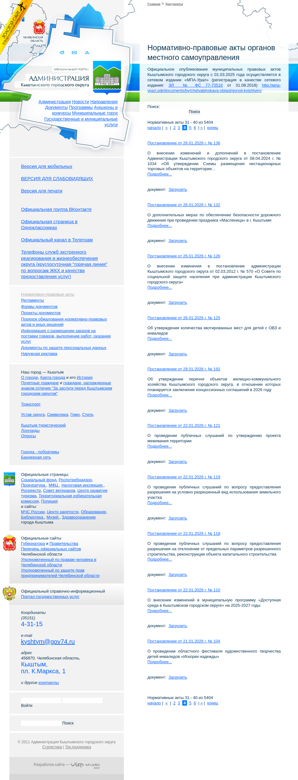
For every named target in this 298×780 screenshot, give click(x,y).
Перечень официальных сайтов (51, 548)
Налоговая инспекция (82, 485)
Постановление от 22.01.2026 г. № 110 (183, 590)
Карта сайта (87, 52)
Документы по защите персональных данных (63, 347)
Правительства (64, 543)
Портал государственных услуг (50, 596)
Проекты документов (41, 312)
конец (212, 127)
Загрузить (177, 189)
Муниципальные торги (95, 113)
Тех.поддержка (78, 747)
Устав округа (33, 414)
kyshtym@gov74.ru (48, 641)
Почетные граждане (40, 382)
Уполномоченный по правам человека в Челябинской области (58, 562)
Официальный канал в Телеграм (57, 239)
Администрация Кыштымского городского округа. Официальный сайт (70, 77)
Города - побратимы (40, 451)
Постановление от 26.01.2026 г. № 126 (183, 256)
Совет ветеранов (59, 490)
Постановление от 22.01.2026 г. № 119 (183, 477)
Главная (153, 4)
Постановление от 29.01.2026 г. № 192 (183, 369)
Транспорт (31, 404)
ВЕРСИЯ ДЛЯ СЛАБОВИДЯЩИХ (57, 178)
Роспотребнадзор (75, 479)
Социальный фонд (38, 479)
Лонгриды (30, 430)
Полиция (49, 501)
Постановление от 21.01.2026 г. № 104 (183, 641)
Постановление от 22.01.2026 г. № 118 (183, 533)
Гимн (75, 414)
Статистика (52, 747)
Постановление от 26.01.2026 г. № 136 (183, 143)
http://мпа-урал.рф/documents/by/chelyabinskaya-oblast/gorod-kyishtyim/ (214, 88)
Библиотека (32, 517)
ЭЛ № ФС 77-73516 (195, 85)
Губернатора (33, 543)
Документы (56, 107)
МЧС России (33, 511)
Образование (93, 511)
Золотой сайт (17, 28)
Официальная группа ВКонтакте (56, 209)
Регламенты (32, 300)
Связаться (75, 52)
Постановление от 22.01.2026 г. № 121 (183, 425)
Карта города (52, 377)
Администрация (55, 101)
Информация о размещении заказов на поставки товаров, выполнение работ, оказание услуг (66, 336)
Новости (80, 101)
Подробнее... (159, 174)
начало (154, 127)
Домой (63, 52)
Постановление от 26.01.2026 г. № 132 (183, 204)
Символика (57, 414)
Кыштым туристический (43, 425)
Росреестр (31, 490)
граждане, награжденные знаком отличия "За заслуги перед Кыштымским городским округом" (66, 388)
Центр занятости (62, 511)
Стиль (87, 414)
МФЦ (54, 485)
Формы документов (39, 306)
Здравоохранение (79, 517)
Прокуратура (33, 485)
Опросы (28, 435)
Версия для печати (41, 190)
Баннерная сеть (36, 457)
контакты (49, 682)
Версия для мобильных (46, 166)
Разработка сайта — (66, 764)
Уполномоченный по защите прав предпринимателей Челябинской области (60, 573)
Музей (53, 517)
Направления (104, 101)
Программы (81, 107)
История (85, 377)
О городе (29, 377)
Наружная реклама (39, 353)
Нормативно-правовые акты (47, 294)
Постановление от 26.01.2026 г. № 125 (183, 317)
